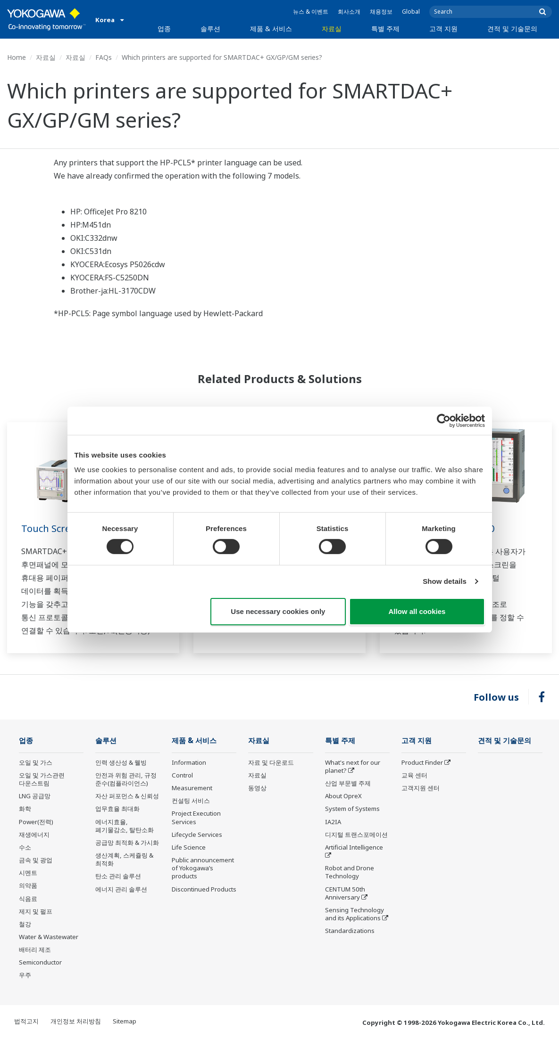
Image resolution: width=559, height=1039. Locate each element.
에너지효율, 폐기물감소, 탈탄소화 (124, 826)
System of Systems (352, 808)
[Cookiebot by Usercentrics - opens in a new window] (443, 420)
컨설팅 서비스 (191, 800)
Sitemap (124, 1021)
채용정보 (381, 12)
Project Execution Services (196, 817)
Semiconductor (40, 962)
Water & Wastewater (48, 937)
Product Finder (422, 762)
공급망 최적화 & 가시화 (127, 842)
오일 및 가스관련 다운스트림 (42, 779)
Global (411, 12)
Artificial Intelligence (354, 847)
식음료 (28, 898)
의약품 (28, 885)
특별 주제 (385, 28)
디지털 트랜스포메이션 (356, 834)
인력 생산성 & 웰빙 (121, 762)
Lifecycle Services (197, 834)
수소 (25, 847)
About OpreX (343, 796)
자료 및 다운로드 (271, 762)
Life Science (189, 847)
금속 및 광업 (35, 860)
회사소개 (349, 12)
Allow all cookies (417, 611)
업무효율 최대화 (117, 808)
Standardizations (350, 930)
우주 (25, 975)
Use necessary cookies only (278, 611)
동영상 (257, 788)
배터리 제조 (35, 949)
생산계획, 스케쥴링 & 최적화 (124, 859)
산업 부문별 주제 (348, 783)
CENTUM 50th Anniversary (345, 893)
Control (182, 775)
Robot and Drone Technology (349, 872)
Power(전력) (36, 822)
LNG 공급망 (34, 796)
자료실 (332, 28)
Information (189, 762)
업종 (164, 28)
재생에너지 (34, 834)
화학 (25, 808)
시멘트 (28, 872)
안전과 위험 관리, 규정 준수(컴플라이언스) (126, 779)
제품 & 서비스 (271, 28)
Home (16, 57)
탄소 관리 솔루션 (118, 876)
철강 (25, 924)
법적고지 (26, 1021)
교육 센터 (414, 775)
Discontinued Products (204, 889)
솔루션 (210, 28)
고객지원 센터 (420, 788)
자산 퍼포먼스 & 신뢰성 (127, 796)
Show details (445, 581)
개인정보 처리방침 (75, 1021)
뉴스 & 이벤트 (310, 12)
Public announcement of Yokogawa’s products (203, 868)
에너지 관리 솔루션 (121, 889)
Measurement (192, 788)
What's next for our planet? (352, 766)
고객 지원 (443, 28)
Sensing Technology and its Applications (354, 914)
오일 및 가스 (35, 762)
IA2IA (333, 822)
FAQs (103, 57)
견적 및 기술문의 (512, 28)
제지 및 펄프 (35, 911)
